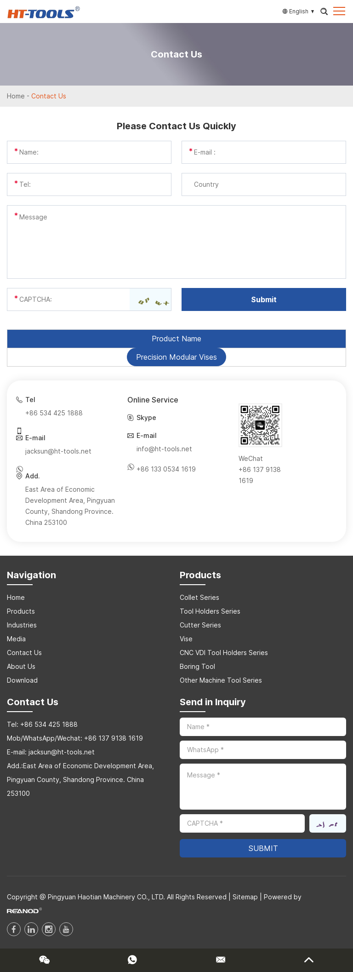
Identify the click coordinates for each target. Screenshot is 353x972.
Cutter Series (200, 625)
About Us (21, 666)
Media (16, 639)
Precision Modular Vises (176, 357)
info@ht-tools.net (164, 449)
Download (22, 680)
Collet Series (199, 597)
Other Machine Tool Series (221, 680)
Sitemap (245, 897)
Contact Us (48, 96)
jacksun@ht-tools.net (58, 451)
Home (16, 96)
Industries (22, 625)
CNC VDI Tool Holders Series (224, 652)
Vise (186, 639)
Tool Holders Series (210, 611)
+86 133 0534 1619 (166, 469)
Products (21, 611)
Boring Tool (197, 666)
